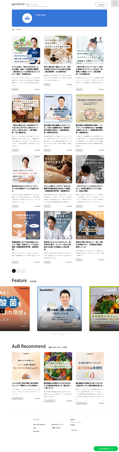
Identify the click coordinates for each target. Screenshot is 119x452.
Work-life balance (39, 424)
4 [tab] (60, 334)
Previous (2, 311)
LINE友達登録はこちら (105, 449)
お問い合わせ (56, 428)
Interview (15, 89)
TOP (13, 29)
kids (34, 428)
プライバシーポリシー (76, 422)
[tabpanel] (59, 308)
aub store (101, 5)
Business (36, 431)
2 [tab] (55, 334)
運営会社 (72, 419)
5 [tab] (63, 334)
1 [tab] (53, 334)
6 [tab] (65, 334)
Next (116, 311)
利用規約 (72, 425)
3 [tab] (58, 334)
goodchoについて (58, 424)
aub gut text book (17, 398)
